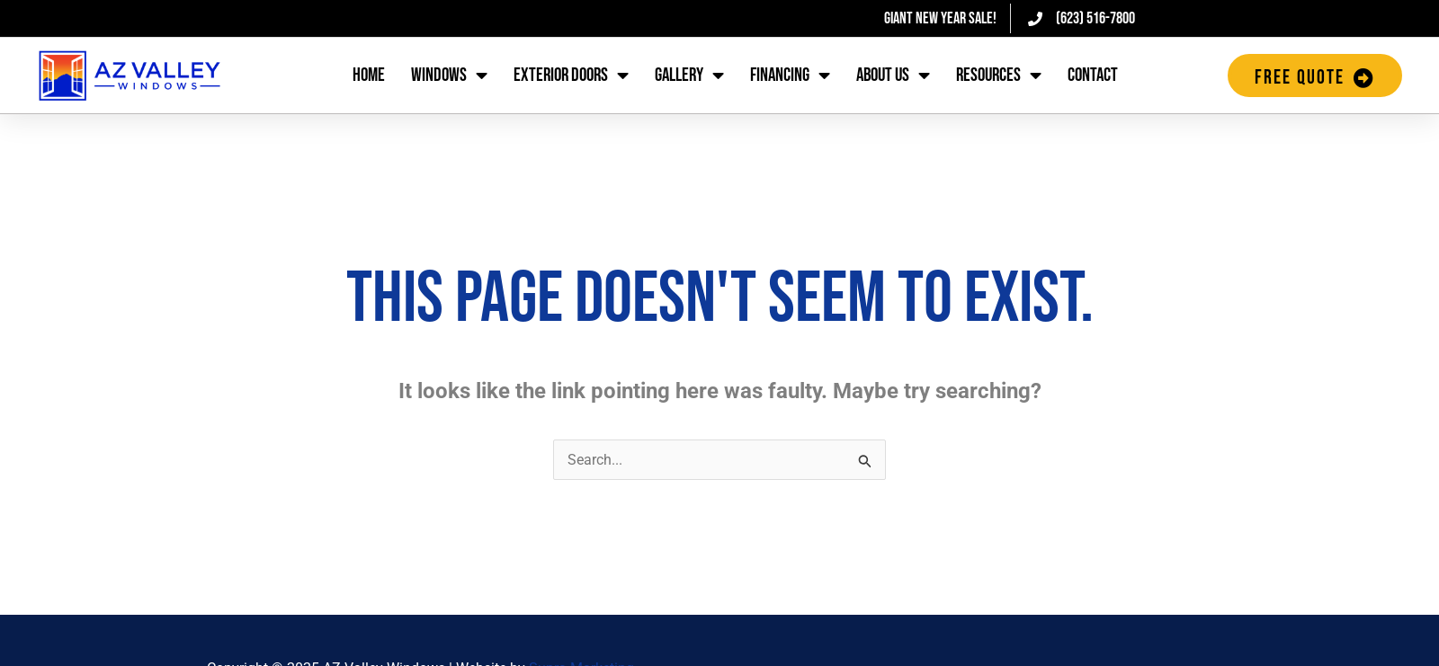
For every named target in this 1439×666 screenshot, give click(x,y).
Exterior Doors (571, 76)
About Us (893, 76)
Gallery (689, 76)
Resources (998, 76)
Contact (1093, 75)
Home (369, 75)
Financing (790, 76)
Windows (449, 76)
